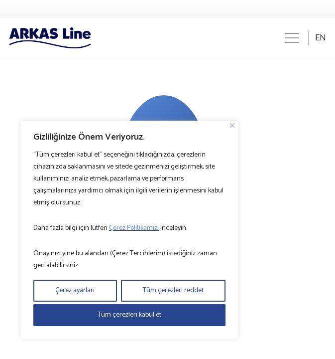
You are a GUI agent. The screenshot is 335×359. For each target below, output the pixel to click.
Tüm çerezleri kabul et (129, 315)
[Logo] (50, 38)
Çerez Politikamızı (134, 228)
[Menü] (292, 37)
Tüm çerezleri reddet (173, 290)
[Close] (232, 125)
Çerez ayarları (75, 290)
